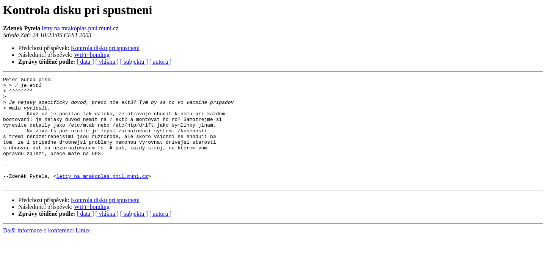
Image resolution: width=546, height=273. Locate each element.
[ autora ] (160, 61)
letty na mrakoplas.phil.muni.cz (80, 28)
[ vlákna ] (107, 61)
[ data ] (85, 61)
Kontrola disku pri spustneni (105, 48)
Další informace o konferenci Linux (46, 252)
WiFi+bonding (92, 55)
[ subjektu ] (134, 61)
